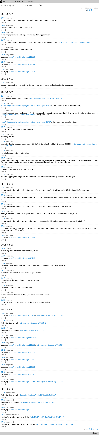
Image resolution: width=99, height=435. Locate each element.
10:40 (3, 142)
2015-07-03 (7, 14)
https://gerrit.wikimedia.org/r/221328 (22, 374)
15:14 (3, 120)
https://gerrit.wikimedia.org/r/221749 (22, 258)
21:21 (3, 415)
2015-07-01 (7, 92)
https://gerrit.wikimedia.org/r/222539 (22, 57)
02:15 (3, 335)
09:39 (3, 211)
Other (32, 1)
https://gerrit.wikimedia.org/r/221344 (50, 315)
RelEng (17, 1)
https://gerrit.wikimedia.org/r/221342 (33, 323)
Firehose (25, 1)
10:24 (3, 285)
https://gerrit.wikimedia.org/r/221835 (22, 237)
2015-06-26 (7, 389)
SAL (3, 1)
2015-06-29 (7, 245)
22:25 (3, 256)
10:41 (3, 134)
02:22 (3, 328)
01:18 (3, 62)
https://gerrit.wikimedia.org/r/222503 (22, 72)
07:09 (3, 235)
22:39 (3, 393)
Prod (11, 1)
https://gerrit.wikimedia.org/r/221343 (22, 315)
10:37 (3, 158)
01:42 (3, 350)
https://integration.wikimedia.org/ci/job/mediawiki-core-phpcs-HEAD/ (26, 106)
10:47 (3, 127)
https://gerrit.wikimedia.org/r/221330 (22, 360)
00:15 (3, 379)
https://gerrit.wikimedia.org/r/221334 (50, 345)
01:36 (3, 357)
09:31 (3, 226)
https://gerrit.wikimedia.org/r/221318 (50, 382)
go (41, 6)
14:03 (3, 25)
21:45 (3, 407)
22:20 (3, 400)
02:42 (3, 313)
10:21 (3, 300)
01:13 (3, 372)
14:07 (3, 18)
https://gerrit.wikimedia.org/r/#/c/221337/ (23, 338)
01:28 (3, 365)
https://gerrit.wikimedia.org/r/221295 (22, 410)
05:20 (3, 55)
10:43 (3, 278)
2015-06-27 (7, 309)
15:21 (3, 111)
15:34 (3, 103)
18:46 (3, 422)
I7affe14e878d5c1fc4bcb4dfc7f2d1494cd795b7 (37, 402)
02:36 (3, 320)
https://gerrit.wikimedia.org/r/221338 (33, 330)
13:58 (3, 40)
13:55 (3, 47)
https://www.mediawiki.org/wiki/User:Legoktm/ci (46, 98)
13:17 (3, 270)
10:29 (3, 174)
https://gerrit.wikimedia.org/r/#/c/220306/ (75, 42)
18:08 (3, 263)
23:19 (3, 248)
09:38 (3, 219)
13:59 (3, 32)
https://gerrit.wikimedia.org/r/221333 (22, 345)
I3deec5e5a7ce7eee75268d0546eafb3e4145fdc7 (38, 395)
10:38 (3, 151)
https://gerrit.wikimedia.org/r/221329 (22, 367)
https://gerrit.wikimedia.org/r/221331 (22, 352)
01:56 (3, 343)
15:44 (3, 96)
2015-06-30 (7, 184)
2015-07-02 (7, 79)
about (94, 433)
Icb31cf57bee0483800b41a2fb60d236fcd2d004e (55, 424)
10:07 (3, 83)
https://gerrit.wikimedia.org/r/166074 (22, 64)
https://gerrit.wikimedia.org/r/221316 (22, 382)
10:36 (3, 167)
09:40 (3, 204)
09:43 (3, 195)
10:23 (3, 292)
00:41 (3, 69)
